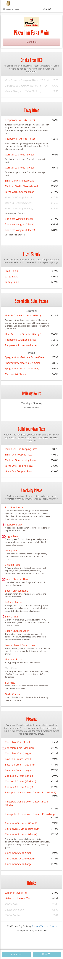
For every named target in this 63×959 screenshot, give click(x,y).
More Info (31, 42)
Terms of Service (40, 926)
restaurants (16, 954)
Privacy (53, 926)
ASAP (48, 9)
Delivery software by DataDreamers (31, 930)
